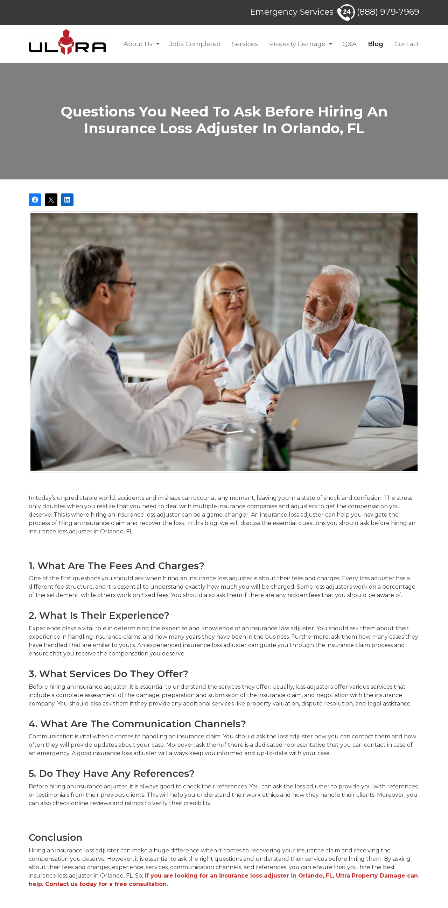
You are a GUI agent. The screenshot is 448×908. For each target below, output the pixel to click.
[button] (158, 44)
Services (245, 44)
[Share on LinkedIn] (67, 199)
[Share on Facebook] (35, 199)
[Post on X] (51, 199)
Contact (406, 44)
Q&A (349, 44)
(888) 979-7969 (378, 12)
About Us (138, 44)
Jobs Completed (195, 44)
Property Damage (297, 44)
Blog (375, 44)
